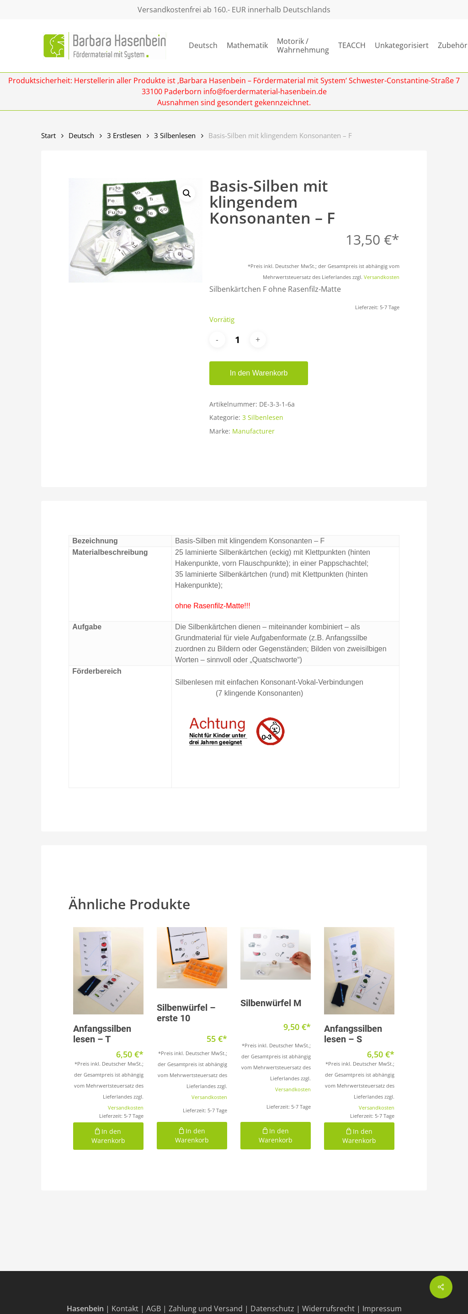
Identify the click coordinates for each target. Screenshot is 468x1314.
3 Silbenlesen (175, 135)
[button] (187, 193)
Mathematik (247, 45)
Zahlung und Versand (206, 1308)
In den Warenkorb (259, 373)
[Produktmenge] (237, 340)
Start (48, 135)
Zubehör (453, 45)
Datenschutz (272, 1308)
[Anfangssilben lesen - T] (108, 970)
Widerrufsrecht (328, 1308)
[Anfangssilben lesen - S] (359, 970)
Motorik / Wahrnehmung (303, 45)
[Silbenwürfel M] (275, 953)
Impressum (382, 1308)
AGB (153, 1308)
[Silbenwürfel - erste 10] (192, 958)
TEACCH (352, 45)
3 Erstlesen (124, 135)
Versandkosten (381, 277)
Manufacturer (253, 431)
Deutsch (203, 45)
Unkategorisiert (402, 45)
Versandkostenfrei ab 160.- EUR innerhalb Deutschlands (234, 10)
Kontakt (125, 1308)
